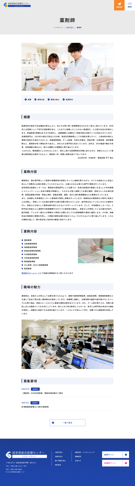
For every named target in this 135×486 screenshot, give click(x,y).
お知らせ (78, 461)
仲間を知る (59, 456)
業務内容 (41, 99)
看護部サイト (110, 463)
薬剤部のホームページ (31, 273)
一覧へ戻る (67, 422)
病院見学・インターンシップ (85, 452)
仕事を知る (70, 27)
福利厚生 (58, 465)
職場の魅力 (55, 99)
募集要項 (69, 99)
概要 (29, 99)
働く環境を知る (60, 461)
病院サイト (109, 454)
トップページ (58, 27)
